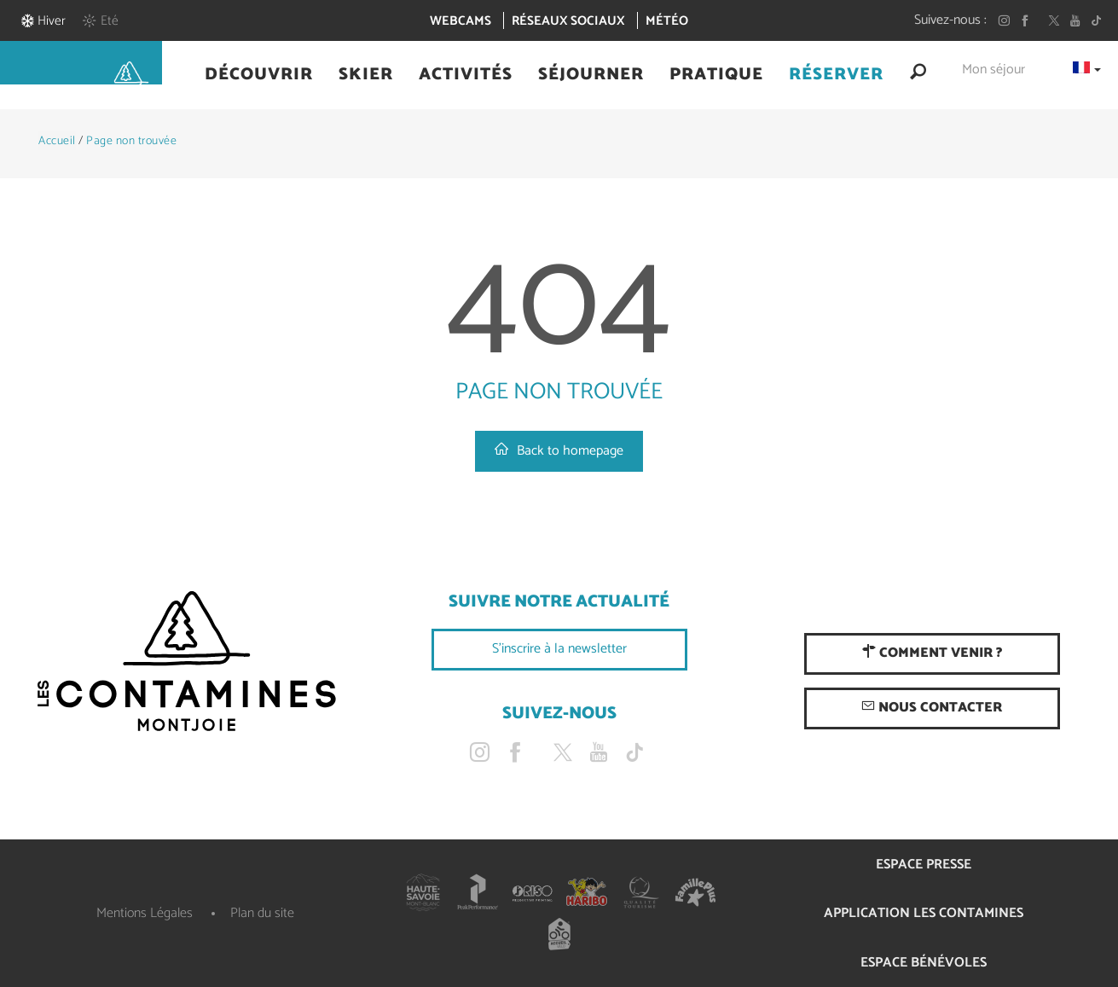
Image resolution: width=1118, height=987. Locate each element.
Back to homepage (559, 450)
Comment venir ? (932, 653)
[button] (259, 75)
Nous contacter (931, 707)
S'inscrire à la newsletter (559, 648)
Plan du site (262, 913)
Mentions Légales (144, 913)
